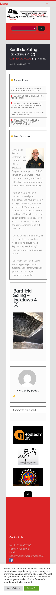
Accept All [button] (31, 588)
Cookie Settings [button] (13, 588)
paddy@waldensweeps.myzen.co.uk (26, 555)
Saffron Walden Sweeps (20, 59)
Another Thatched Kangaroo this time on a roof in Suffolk (26, 90)
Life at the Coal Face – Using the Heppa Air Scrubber (28, 114)
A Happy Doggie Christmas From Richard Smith (27, 97)
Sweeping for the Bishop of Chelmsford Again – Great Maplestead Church (25, 122)
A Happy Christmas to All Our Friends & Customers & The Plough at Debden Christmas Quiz (27, 105)
